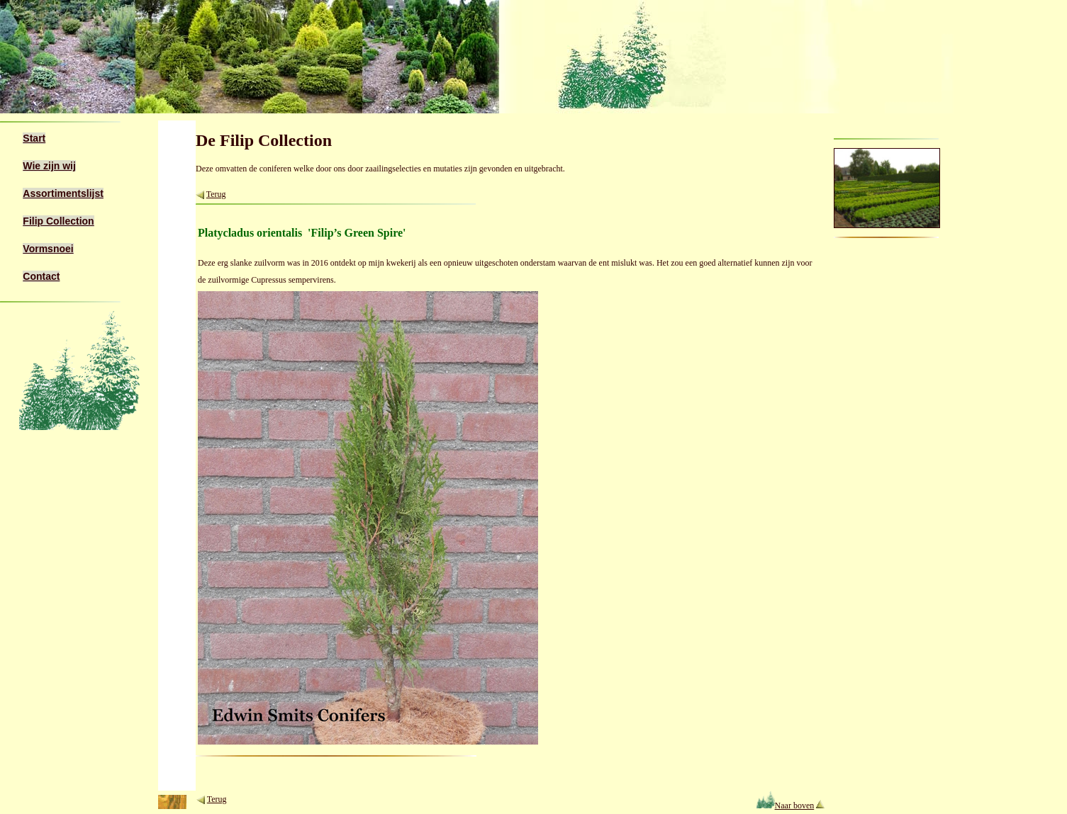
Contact (41, 276)
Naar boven (785, 805)
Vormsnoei (48, 248)
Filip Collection (58, 221)
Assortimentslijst (63, 193)
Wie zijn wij (49, 165)
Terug (216, 194)
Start (34, 138)
